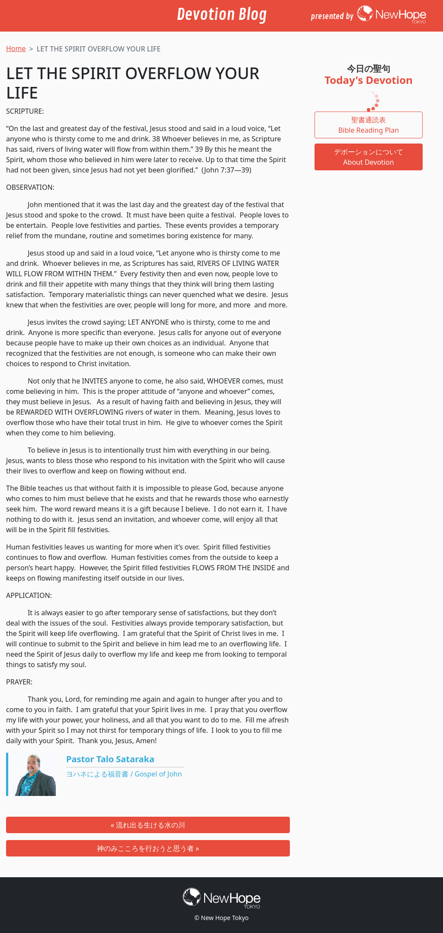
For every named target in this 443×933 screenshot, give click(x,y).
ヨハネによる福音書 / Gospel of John (124, 774)
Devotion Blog (222, 15)
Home (16, 48)
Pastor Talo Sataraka (110, 759)
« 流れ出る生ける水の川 (148, 825)
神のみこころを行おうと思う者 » (148, 848)
